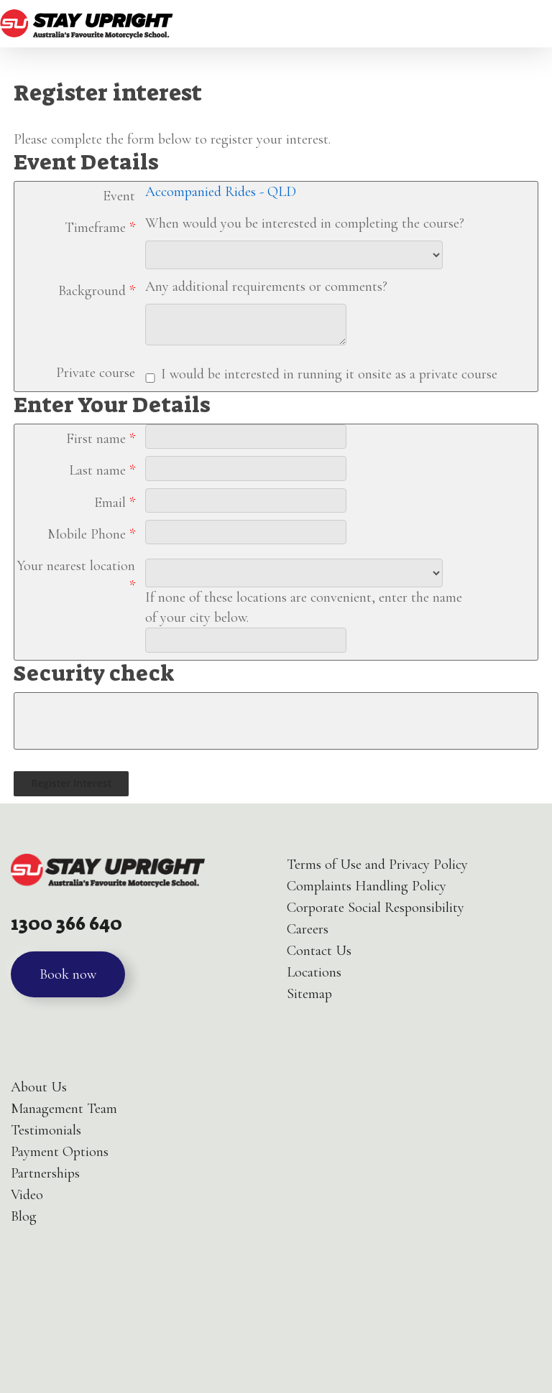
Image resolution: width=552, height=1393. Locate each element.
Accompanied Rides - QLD (220, 191)
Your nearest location (76, 576)
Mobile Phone (91, 534)
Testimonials (46, 1130)
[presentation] (123, 721)
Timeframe (100, 227)
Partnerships (45, 1173)
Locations (314, 972)
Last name (102, 470)
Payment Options (60, 1152)
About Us (39, 1087)
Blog (24, 1216)
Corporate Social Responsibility (375, 908)
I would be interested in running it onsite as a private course (329, 374)
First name (100, 438)
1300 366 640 (66, 924)
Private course (95, 372)
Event (119, 196)
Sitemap (309, 994)
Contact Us (319, 951)
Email (114, 502)
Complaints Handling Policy (366, 886)
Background (96, 290)
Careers (307, 929)
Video (27, 1195)
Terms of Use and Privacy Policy (377, 864)
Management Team (64, 1109)
